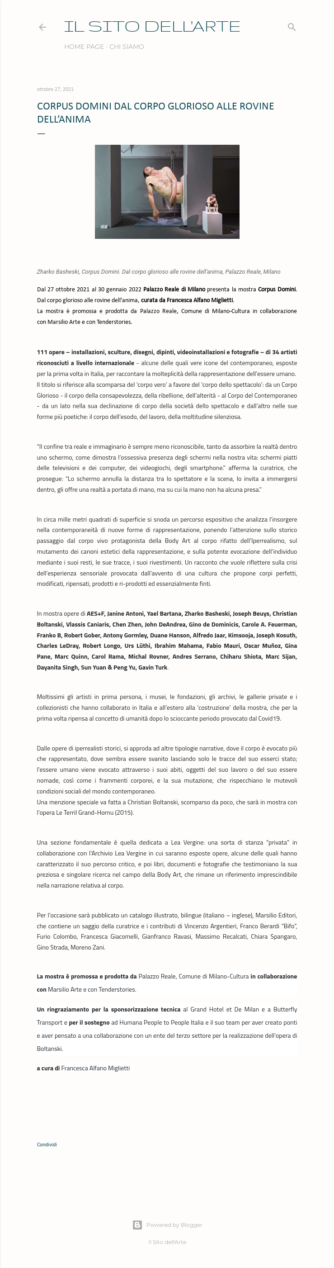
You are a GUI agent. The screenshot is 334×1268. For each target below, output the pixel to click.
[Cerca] (292, 25)
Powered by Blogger (167, 1225)
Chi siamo (126, 47)
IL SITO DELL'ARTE (152, 25)
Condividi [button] (47, 1145)
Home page (84, 47)
